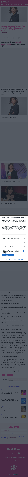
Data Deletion (7, 259)
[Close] (26, 218)
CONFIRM (8, 255)
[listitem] (14, 236)
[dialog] (14, 239)
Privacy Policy (20, 259)
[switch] (24, 238)
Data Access (14, 259)
